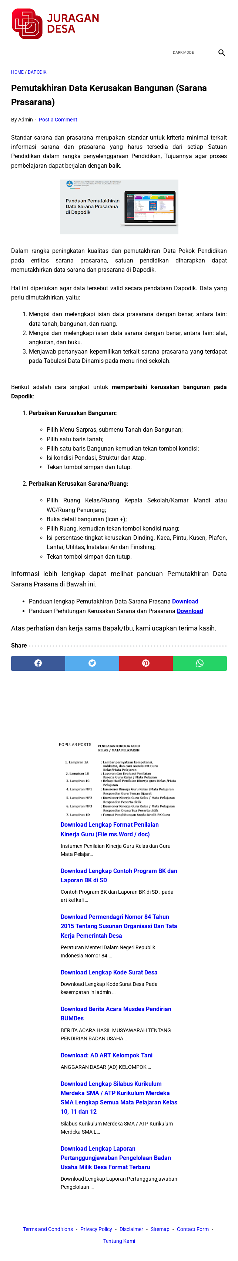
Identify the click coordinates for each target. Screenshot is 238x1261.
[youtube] (201, 20)
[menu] (15, 46)
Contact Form (193, 1230)
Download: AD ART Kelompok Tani (106, 1054)
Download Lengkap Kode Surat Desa (109, 971)
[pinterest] (146, 659)
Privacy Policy (96, 1230)
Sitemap (160, 1230)
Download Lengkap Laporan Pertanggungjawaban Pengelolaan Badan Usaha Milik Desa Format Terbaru (116, 1157)
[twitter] (184, 20)
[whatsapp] (200, 659)
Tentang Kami (119, 1242)
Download (185, 597)
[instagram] (219, 20)
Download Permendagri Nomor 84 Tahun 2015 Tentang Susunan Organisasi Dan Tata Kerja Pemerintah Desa (119, 925)
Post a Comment (58, 115)
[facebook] (167, 20)
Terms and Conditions (48, 1230)
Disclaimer (131, 1230)
